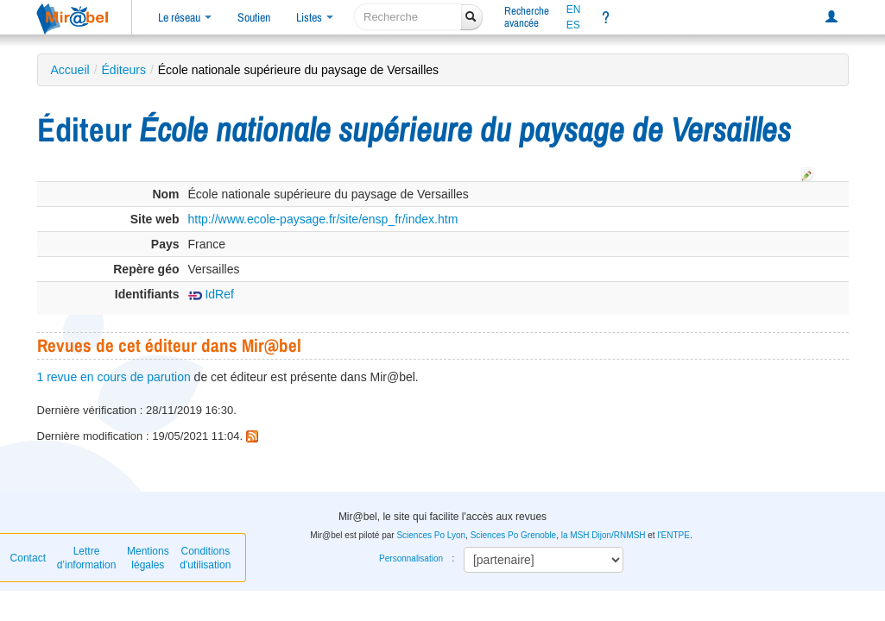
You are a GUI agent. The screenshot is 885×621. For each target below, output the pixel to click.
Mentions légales (148, 558)
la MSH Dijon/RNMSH (603, 535)
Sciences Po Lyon (430, 535)
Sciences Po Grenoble (514, 535)
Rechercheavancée (526, 16)
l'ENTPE (673, 535)
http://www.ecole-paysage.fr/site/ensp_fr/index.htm (323, 219)
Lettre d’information (87, 558)
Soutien (253, 17)
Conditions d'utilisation (205, 558)
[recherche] (408, 16)
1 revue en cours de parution (114, 377)
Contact (28, 558)
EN (573, 9)
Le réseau (185, 17)
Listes (314, 17)
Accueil (70, 70)
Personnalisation (411, 558)
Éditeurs (124, 70)
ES (573, 25)
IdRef (211, 294)
